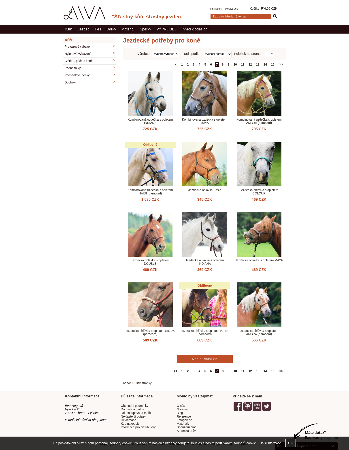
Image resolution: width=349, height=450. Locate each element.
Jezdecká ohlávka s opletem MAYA (259, 260)
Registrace (231, 8)
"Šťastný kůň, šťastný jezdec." (148, 16)
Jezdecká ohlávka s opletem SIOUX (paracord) (150, 332)
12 (250, 64)
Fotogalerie (184, 420)
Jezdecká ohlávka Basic (204, 190)
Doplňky (70, 82)
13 (257, 64)
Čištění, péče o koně (79, 61)
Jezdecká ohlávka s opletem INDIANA (204, 262)
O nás (181, 405)
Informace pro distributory (138, 427)
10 (235, 64)
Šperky (145, 29)
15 (272, 64)
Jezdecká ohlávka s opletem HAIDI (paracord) (204, 332)
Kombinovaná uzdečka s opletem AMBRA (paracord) (259, 121)
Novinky (182, 409)
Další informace (270, 443)
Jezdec (83, 29)
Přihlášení (216, 8)
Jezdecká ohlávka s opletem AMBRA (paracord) (259, 332)
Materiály (183, 423)
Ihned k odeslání (195, 29)
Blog (180, 413)
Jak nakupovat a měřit (136, 413)
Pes (98, 29)
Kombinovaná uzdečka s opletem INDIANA (150, 121)
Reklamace (128, 420)
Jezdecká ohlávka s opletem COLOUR (259, 191)
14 (265, 64)
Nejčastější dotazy (133, 416)
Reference (184, 416)
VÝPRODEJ (166, 29)
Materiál (127, 29)
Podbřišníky (73, 68)
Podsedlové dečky (77, 75)
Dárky (111, 29)
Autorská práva (187, 431)
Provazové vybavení (78, 46)
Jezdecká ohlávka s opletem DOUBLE (150, 262)
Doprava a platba (132, 409)
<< (175, 64)
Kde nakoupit (130, 423)
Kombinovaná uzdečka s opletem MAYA (204, 121)
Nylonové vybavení (78, 53)
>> (281, 64)
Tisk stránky (143, 383)
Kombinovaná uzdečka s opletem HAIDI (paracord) (150, 191)
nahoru (128, 383)
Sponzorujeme (186, 427)
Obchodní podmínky (134, 405)
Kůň (68, 29)
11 (242, 64)
